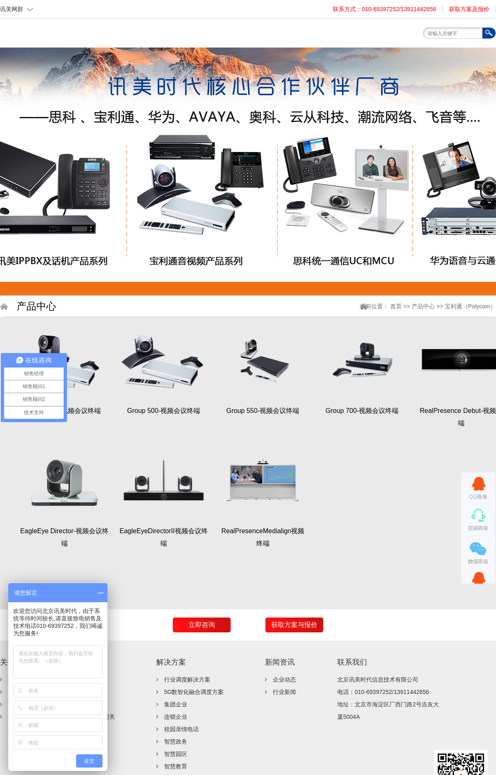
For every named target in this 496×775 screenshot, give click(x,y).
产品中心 (424, 306)
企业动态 (284, 679)
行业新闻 (284, 692)
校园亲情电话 (181, 729)
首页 (396, 306)
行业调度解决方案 (187, 679)
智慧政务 (175, 741)
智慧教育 (175, 766)
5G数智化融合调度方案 (194, 692)
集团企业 (175, 704)
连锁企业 (175, 716)
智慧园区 (175, 754)
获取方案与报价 (294, 624)
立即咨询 (201, 624)
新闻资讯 (280, 662)
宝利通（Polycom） (470, 306)
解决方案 (171, 662)
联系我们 (352, 662)
